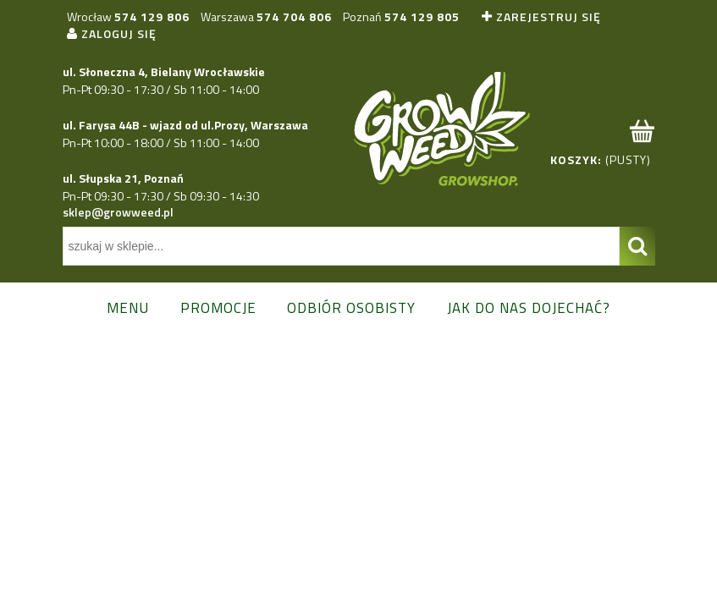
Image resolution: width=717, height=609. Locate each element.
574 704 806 (294, 16)
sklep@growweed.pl (118, 212)
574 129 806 (152, 16)
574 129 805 (422, 16)
